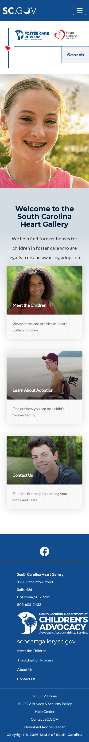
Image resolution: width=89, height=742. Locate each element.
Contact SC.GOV (44, 719)
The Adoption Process (35, 660)
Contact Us (26, 679)
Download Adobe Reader (44, 727)
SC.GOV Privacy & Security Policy (44, 703)
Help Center (44, 711)
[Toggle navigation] (79, 10)
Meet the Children (31, 650)
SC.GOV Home (44, 696)
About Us (25, 669)
